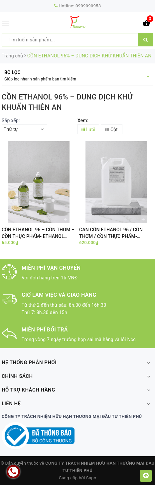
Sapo (91, 477)
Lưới (88, 129)
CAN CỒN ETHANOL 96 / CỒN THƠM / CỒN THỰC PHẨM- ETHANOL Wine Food (111, 233)
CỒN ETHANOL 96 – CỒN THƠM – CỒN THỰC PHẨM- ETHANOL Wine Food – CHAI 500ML (38, 233)
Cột (111, 129)
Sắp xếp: (11, 120)
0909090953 (88, 5)
